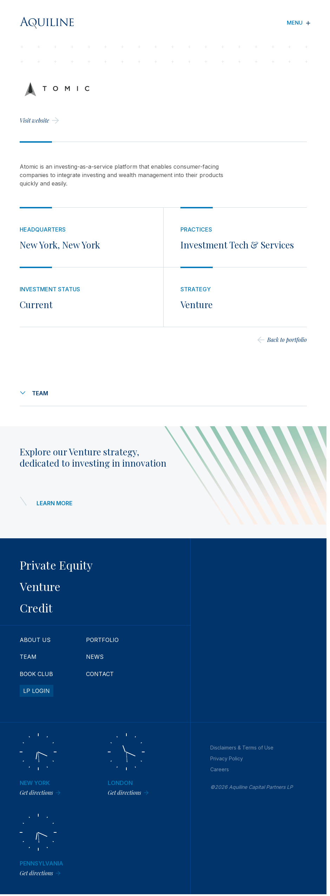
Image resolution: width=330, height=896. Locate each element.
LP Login (36, 690)
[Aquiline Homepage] (47, 23)
